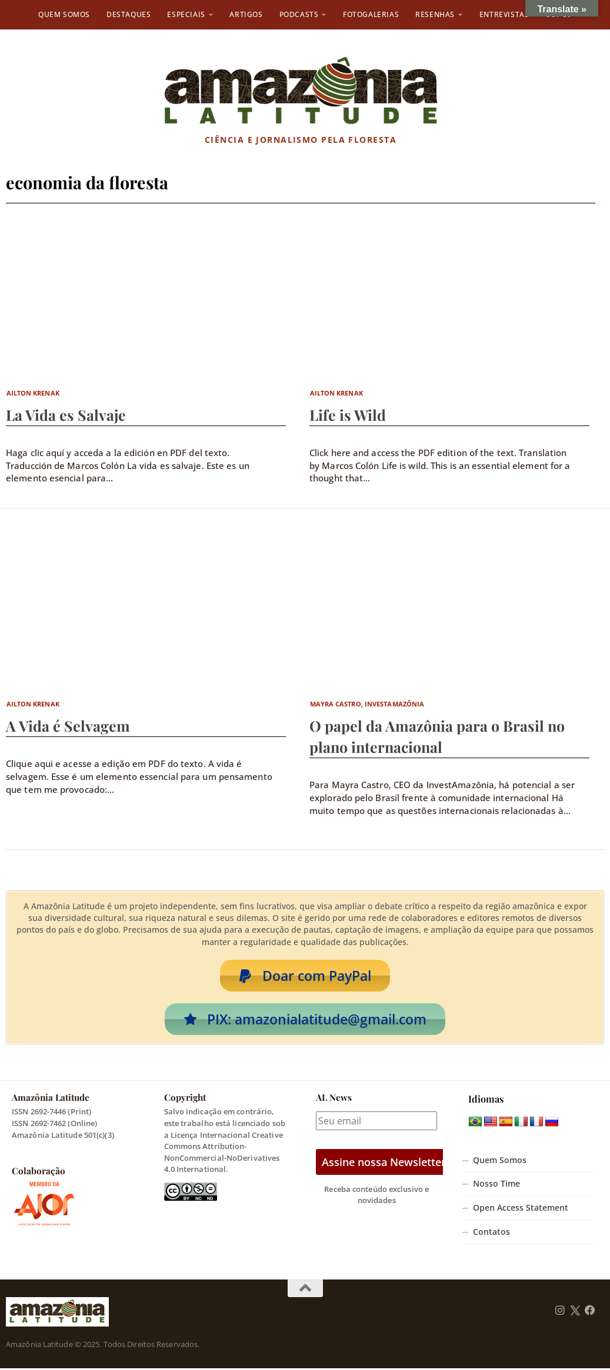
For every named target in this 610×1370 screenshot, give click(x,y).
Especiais (186, 14)
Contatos (491, 1233)
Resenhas (435, 14)
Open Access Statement (520, 1209)
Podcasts (299, 14)
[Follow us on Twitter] (575, 1312)
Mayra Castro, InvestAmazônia (367, 703)
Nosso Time (496, 1185)
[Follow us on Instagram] (560, 1312)
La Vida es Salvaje (66, 414)
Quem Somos (64, 14)
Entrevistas (504, 14)
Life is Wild (347, 414)
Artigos (245, 14)
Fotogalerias (371, 14)
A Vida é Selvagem (68, 725)
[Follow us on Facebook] (590, 1312)
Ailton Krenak (32, 392)
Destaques (128, 14)
